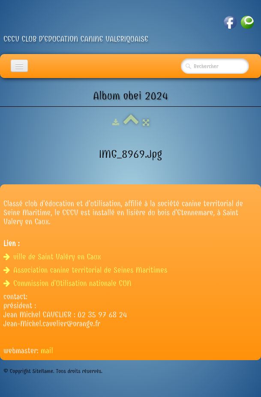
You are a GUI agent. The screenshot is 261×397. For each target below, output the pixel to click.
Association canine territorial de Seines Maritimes (86, 270)
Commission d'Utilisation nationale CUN (68, 283)
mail (47, 350)
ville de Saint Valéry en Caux (53, 257)
